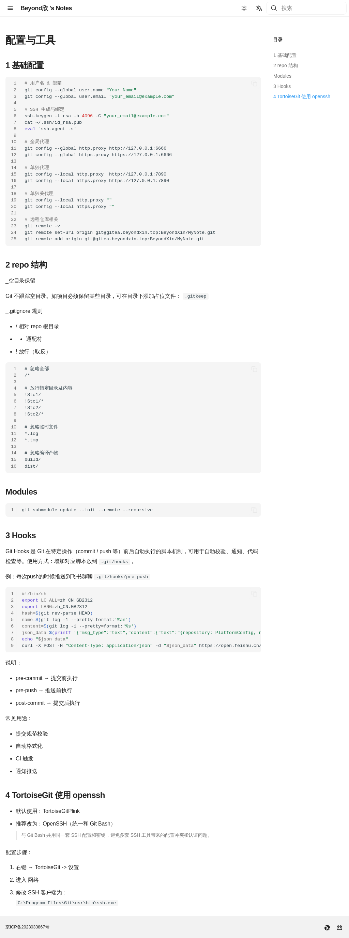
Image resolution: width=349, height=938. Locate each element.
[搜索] (306, 8)
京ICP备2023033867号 (27, 926)
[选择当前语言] (259, 8)
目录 (278, 39)
